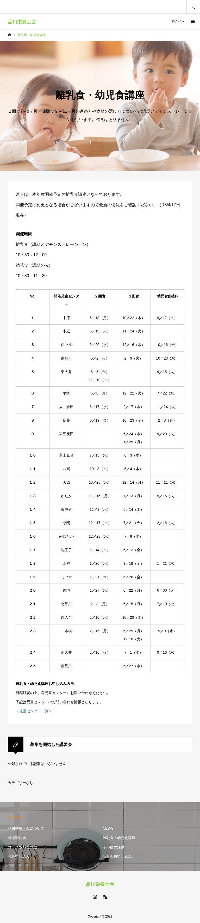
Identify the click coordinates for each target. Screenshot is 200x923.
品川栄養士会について (26, 828)
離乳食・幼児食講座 (119, 838)
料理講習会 (17, 838)
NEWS (108, 828)
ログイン (178, 21)
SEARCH (193, 6)
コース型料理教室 (22, 847)
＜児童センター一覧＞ (34, 711)
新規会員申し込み (117, 856)
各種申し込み (19, 856)
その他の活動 (113, 847)
